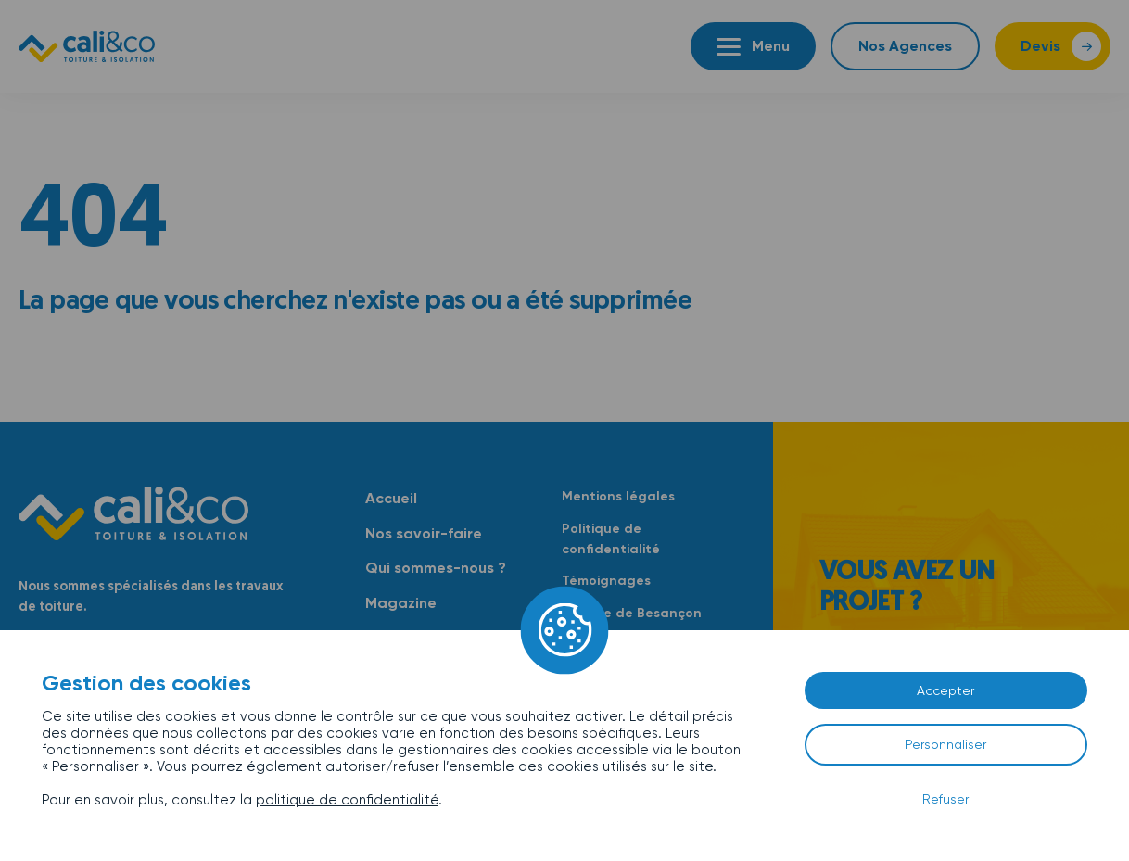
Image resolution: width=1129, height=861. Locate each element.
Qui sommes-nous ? (435, 567)
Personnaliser (945, 744)
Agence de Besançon (632, 613)
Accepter (945, 690)
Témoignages (606, 581)
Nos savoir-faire (423, 533)
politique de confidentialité (347, 799)
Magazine (401, 603)
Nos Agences (905, 46)
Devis (1040, 46)
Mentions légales (618, 496)
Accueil (391, 498)
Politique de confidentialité (611, 539)
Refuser (945, 798)
